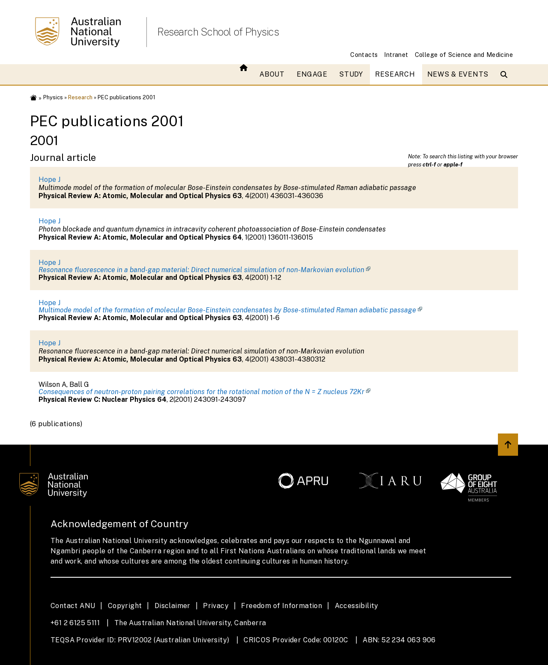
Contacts (364, 54)
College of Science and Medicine (464, 54)
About (272, 74)
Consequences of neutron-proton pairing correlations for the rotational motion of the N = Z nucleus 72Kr (201, 392)
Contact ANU (73, 606)
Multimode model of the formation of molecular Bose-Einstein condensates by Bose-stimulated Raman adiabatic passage (227, 310)
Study (351, 74)
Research (395, 74)
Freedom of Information (281, 606)
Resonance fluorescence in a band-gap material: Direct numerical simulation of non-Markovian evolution (201, 270)
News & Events (457, 74)
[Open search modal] (505, 74)
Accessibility (356, 606)
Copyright (125, 606)
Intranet (396, 54)
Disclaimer (173, 606)
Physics (53, 97)
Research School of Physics (218, 32)
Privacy (216, 606)
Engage (312, 74)
